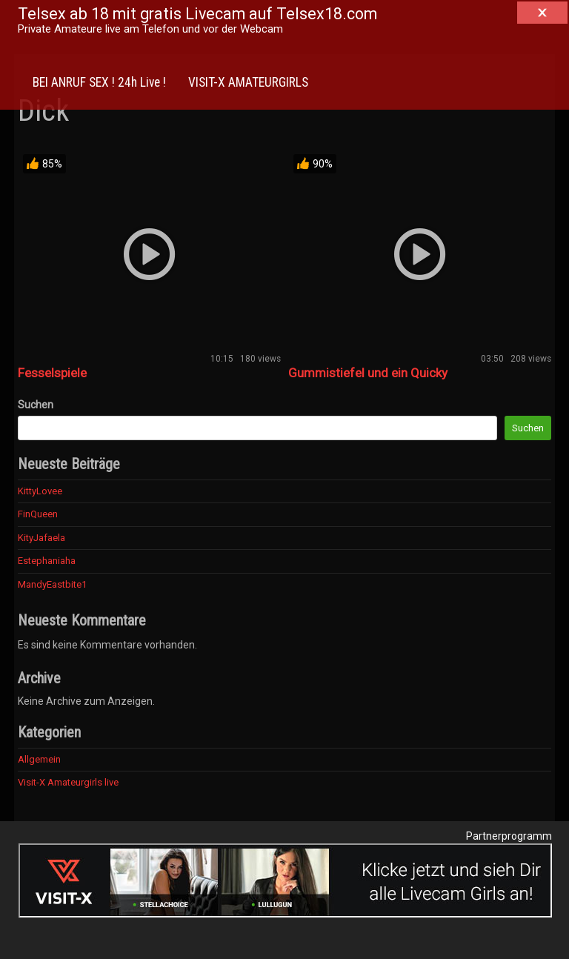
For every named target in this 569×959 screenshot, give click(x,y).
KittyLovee (40, 491)
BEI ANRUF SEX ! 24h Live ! (99, 82)
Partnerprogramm (509, 836)
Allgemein (39, 759)
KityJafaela (41, 537)
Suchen (35, 405)
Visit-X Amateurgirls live (68, 782)
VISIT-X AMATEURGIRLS (248, 82)
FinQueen (38, 514)
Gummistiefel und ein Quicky (367, 372)
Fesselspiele (52, 372)
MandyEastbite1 (52, 584)
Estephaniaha (47, 560)
